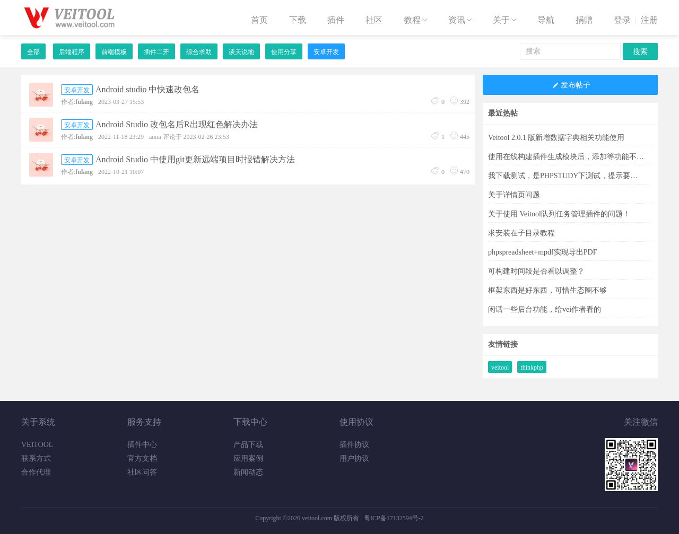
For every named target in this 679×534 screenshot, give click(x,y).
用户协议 (354, 458)
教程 (416, 20)
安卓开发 (326, 52)
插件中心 (142, 445)
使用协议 (356, 421)
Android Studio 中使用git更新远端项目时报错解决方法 (195, 159)
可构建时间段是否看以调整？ (536, 271)
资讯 (461, 20)
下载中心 (250, 421)
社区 (373, 19)
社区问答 (142, 472)
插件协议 (354, 445)
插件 (335, 19)
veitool (500, 367)
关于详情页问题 (514, 195)
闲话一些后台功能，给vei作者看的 (544, 309)
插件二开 (156, 52)
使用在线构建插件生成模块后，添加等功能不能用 (566, 157)
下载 (297, 19)
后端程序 (71, 52)
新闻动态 (248, 472)
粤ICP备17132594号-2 (394, 518)
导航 (545, 19)
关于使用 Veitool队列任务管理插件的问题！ (559, 214)
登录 (622, 19)
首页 (259, 19)
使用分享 (284, 52)
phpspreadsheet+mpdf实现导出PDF (542, 252)
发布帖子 (570, 85)
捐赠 (584, 19)
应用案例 (248, 458)
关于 (505, 20)
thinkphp (531, 367)
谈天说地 (241, 52)
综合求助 (199, 52)
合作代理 (36, 472)
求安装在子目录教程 (521, 233)
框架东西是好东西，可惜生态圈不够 (547, 290)
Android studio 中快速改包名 (147, 89)
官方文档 (142, 458)
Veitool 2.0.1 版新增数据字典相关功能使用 (556, 138)
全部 (33, 52)
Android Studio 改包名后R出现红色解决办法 (176, 124)
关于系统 (38, 421)
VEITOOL (37, 445)
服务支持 (144, 421)
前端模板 (114, 52)
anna (155, 137)
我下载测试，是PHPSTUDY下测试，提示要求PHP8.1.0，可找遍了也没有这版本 (566, 176)
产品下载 (248, 445)
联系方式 (36, 458)
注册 (649, 19)
